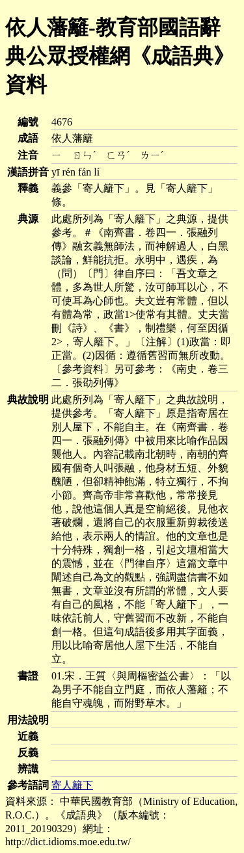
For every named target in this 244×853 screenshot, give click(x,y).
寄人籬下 (72, 785)
